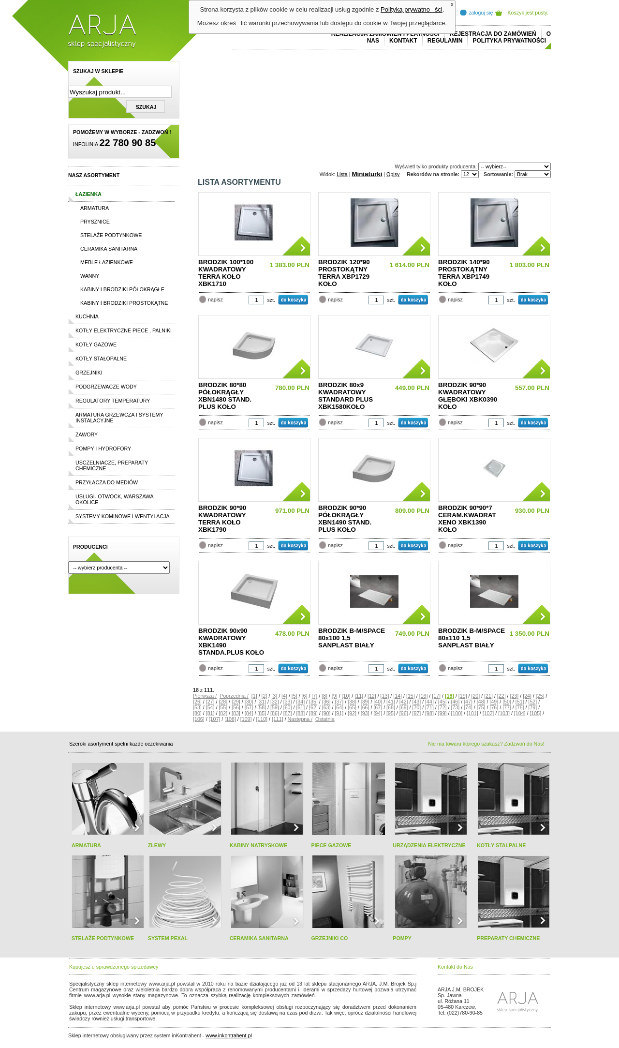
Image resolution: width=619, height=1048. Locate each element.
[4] (284, 696)
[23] (514, 696)
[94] (377, 713)
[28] (223, 701)
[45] (442, 701)
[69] (403, 707)
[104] (520, 713)
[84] (249, 713)
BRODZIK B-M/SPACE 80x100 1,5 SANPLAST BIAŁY (351, 638)
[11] (358, 696)
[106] (199, 719)
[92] (352, 713)
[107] (215, 719)
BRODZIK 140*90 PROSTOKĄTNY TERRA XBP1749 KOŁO (464, 272)
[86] (274, 713)
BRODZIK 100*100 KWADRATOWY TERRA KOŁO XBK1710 (225, 272)
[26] (197, 701)
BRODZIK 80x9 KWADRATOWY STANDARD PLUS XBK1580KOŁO (345, 395)
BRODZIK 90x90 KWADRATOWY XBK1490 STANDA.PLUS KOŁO (231, 641)
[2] (264, 696)
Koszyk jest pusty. (528, 12)
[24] (527, 696)
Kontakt (403, 40)
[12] (372, 696)
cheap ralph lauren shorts (112, 1001)
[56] (236, 707)
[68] (390, 707)
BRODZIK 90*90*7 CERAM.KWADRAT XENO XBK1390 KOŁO (467, 518)
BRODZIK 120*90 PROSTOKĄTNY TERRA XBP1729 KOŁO (344, 272)
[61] (300, 707)
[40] (377, 701)
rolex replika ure (214, 1018)
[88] (300, 713)
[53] (197, 707)
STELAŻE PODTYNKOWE (103, 938)
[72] (442, 707)
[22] (501, 696)
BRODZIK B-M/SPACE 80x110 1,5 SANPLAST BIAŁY (471, 638)
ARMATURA (86, 845)
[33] (287, 701)
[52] (532, 701)
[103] (504, 713)
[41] (390, 701)
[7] (314, 696)
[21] (488, 696)
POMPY (402, 938)
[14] (397, 696)
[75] (481, 707)
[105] (535, 713)
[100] (456, 713)
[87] (287, 713)
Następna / (300, 719)
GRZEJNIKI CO (329, 938)
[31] (261, 701)
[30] (249, 701)
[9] (335, 696)
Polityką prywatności (411, 9)
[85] (261, 713)
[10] (346, 696)
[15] (410, 696)
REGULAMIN (445, 40)
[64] (339, 707)
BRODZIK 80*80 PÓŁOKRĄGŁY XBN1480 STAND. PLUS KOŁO (224, 395)
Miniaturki (367, 174)
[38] (352, 701)
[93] (365, 713)
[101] (472, 713)
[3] (274, 696)
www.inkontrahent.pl (228, 1035)
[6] (305, 696)
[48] (481, 701)
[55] (223, 707)
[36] (326, 701)
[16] (423, 696)
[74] (468, 707)
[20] (475, 696)
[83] (236, 713)
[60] (287, 707)
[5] (294, 696)
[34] (300, 701)
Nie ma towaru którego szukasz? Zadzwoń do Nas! (486, 744)
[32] (274, 701)
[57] (249, 707)
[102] (488, 713)
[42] (403, 701)
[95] (390, 713)
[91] (339, 713)
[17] (436, 696)
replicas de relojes (163, 1001)
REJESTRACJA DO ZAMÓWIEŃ (493, 33)
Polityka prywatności (509, 40)
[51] (520, 701)
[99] (442, 713)
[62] (313, 707)
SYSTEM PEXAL (168, 938)
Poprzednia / (234, 696)
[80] (197, 713)
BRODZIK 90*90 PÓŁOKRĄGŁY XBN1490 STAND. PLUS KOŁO (344, 518)
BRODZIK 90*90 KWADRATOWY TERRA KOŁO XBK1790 (222, 518)
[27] (210, 701)
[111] (277, 719)
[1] (254, 696)
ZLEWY (157, 845)
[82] (223, 713)
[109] (246, 719)
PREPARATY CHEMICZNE (508, 938)
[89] (313, 713)
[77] (506, 707)
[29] (236, 701)
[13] (385, 696)
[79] (532, 707)
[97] (416, 713)
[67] (377, 707)
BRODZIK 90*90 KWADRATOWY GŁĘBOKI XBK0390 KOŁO (467, 395)
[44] (429, 701)
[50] (506, 701)
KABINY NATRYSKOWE (258, 845)
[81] (210, 713)
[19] (462, 696)
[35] (313, 701)
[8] (324, 696)
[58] (261, 707)
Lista (342, 174)
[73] (455, 707)
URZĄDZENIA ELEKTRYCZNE (429, 845)
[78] (520, 707)
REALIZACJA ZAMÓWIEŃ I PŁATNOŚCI (385, 33)
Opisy (392, 174)
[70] (416, 707)
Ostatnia (325, 719)
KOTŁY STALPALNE (501, 845)
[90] (326, 713)
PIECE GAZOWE (331, 845)
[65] (352, 707)
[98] (429, 713)
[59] (274, 707)
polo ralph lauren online (346, 995)
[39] (365, 701)
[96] (403, 713)
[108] (230, 719)
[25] (540, 696)
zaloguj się (481, 12)
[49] (493, 701)
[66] (365, 707)
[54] (210, 707)
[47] (468, 701)
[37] (339, 701)
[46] (455, 701)
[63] (326, 707)
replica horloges (176, 1018)
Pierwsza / (205, 696)
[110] (261, 719)
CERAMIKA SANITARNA (259, 938)
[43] (416, 701)
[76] (493, 707)
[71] (429, 707)
